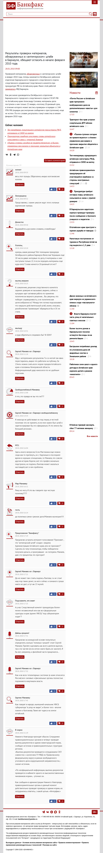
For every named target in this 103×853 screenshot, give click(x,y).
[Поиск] (90, 14)
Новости (75, 92)
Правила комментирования (69, 843)
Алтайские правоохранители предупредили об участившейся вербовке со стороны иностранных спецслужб (82, 177)
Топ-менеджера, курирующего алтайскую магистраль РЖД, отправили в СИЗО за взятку (83, 158)
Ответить (20, 184)
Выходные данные (13, 843)
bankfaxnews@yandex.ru (27, 819)
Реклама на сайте (50, 845)
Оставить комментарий (55, 160)
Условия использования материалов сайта (40, 843)
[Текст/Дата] (95, 14)
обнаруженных (33, 74)
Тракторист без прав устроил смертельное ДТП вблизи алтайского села (82, 122)
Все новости (92, 436)
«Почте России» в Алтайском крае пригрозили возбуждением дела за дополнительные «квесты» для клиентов (83, 105)
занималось (10, 89)
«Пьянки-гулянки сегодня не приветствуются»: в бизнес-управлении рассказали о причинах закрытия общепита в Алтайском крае (33, 146)
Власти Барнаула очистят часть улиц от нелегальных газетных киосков (83, 317)
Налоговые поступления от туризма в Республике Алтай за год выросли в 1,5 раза (83, 241)
